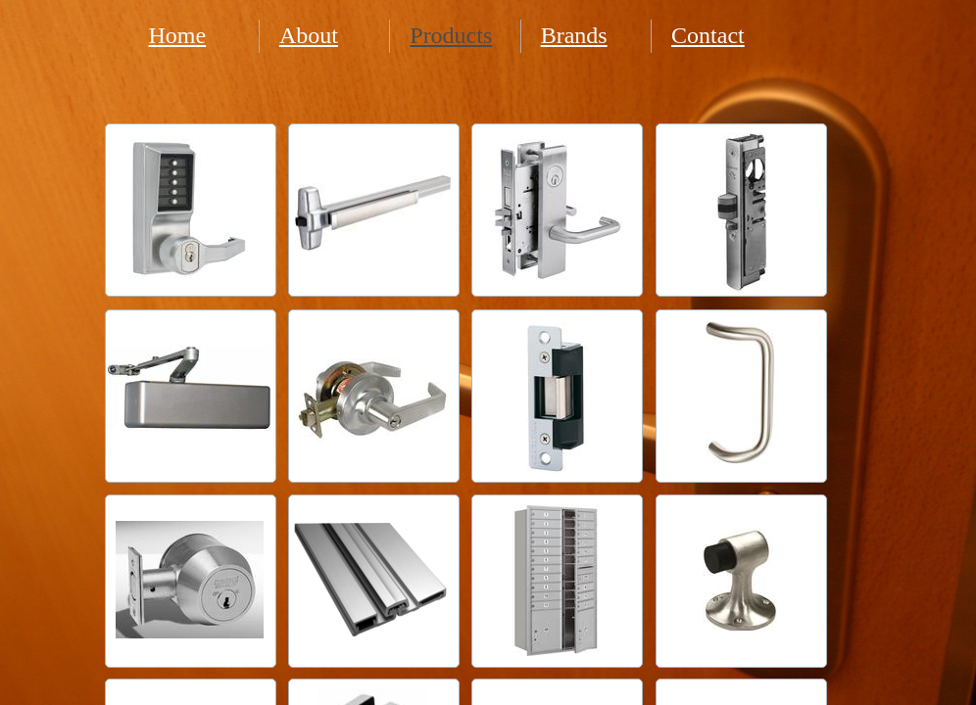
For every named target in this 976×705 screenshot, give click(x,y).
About (308, 35)
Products (451, 35)
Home (178, 35)
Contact (708, 35)
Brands (574, 35)
